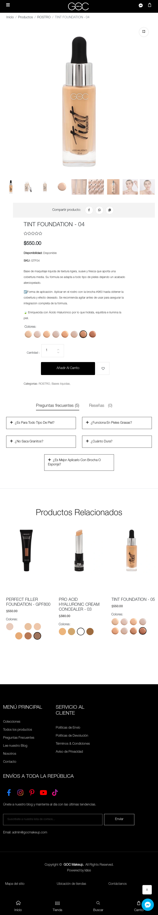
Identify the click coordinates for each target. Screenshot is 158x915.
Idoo (88, 871)
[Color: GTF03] (65, 334)
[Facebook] (89, 210)
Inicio (10, 17)
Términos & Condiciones (73, 744)
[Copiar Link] (110, 210)
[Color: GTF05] (92, 334)
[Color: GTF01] (28, 334)
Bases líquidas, (61, 384)
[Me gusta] (103, 368)
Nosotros (9, 754)
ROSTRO (44, 17)
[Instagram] (20, 792)
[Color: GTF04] (83, 334)
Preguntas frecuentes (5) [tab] (57, 406)
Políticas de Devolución (72, 736)
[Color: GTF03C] (74, 334)
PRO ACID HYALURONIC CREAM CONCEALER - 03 (79, 605)
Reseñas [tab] (100, 406)
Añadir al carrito (68, 368)
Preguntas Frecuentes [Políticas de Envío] (18, 738)
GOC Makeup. (74, 865)
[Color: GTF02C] (55, 334)
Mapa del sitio (14, 884)
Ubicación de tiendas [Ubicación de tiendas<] (71, 884)
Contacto (9, 762)
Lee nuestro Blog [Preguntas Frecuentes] (15, 746)
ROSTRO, (45, 384)
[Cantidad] (52, 350)
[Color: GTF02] (46, 334)
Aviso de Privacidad (69, 752)
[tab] (11, 189)
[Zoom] (143, 32)
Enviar (119, 819)
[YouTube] (43, 792)
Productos (25, 17)
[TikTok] (55, 792)
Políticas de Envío (68, 728)
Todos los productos (17, 730)
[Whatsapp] (99, 210)
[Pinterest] (32, 792)
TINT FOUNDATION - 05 (133, 600)
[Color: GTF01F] (37, 334)
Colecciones (11, 722)
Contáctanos (117, 884)
